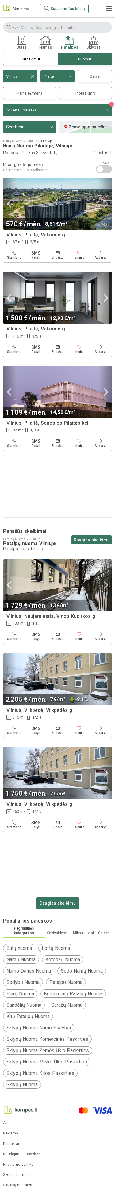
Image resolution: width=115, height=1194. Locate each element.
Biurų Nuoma (20, 994)
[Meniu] (109, 8)
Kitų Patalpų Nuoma (28, 1016)
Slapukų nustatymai (19, 1185)
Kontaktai (11, 1144)
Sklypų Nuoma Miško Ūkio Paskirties (46, 1062)
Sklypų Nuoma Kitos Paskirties (40, 1073)
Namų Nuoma (21, 959)
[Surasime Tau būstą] (64, 8)
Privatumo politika (18, 1165)
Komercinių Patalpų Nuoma (73, 994)
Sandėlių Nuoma (23, 1005)
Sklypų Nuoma (22, 1084)
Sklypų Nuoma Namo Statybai (38, 1028)
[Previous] (10, 204)
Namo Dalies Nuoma (28, 971)
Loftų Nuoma (56, 948)
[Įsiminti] (79, 255)
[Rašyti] (36, 255)
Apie (6, 1123)
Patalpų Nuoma (65, 982)
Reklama (10, 1133)
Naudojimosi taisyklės (22, 1154)
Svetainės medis (17, 1175)
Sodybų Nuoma (23, 982)
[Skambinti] (14, 255)
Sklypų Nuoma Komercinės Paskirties (47, 1039)
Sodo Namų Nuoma (82, 971)
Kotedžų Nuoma (62, 959)
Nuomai (84, 59)
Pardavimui (30, 59)
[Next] (105, 204)
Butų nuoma (19, 948)
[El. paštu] (57, 255)
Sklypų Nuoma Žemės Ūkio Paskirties (47, 1050)
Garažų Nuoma (66, 1005)
